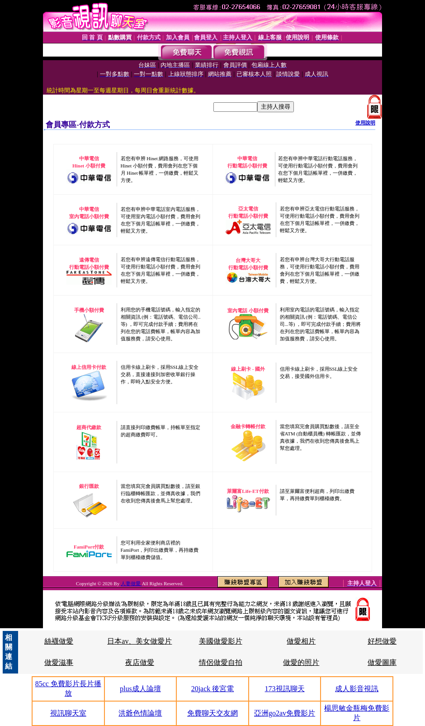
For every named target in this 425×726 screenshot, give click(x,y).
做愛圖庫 (382, 662)
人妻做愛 (131, 583)
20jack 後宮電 (212, 689)
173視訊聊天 (285, 689)
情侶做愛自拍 (220, 662)
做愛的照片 (301, 662)
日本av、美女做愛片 (139, 641)
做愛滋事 (58, 662)
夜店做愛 (139, 662)
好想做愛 (382, 641)
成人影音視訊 (356, 689)
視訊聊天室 (68, 713)
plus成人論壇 (140, 689)
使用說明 (365, 122)
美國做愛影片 (220, 641)
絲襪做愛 (58, 641)
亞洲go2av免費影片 (284, 713)
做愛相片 (301, 641)
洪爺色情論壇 (140, 713)
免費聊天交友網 (212, 713)
